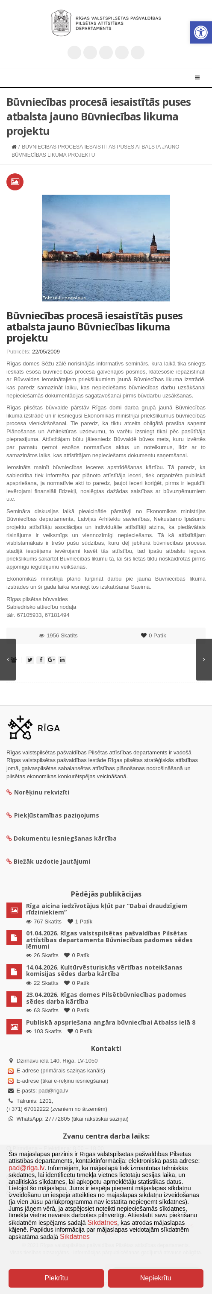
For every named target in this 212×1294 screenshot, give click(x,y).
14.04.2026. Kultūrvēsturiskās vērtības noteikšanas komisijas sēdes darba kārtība (104, 970)
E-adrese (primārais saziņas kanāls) (61, 1070)
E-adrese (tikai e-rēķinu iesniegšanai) (61, 1081)
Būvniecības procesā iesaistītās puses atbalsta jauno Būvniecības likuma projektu (94, 326)
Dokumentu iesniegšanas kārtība (65, 838)
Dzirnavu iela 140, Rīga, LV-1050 (57, 1060)
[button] (201, 32)
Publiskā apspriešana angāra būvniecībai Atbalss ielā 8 (110, 1022)
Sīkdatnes (102, 1222)
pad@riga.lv (53, 1090)
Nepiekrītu (155, 1278)
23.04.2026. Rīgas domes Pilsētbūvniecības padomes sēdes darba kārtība (106, 997)
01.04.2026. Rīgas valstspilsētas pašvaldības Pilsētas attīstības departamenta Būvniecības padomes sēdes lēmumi (109, 939)
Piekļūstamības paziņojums (52, 815)
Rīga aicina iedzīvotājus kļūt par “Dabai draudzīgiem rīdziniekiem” (107, 909)
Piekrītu (56, 1278)
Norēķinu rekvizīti (37, 792)
